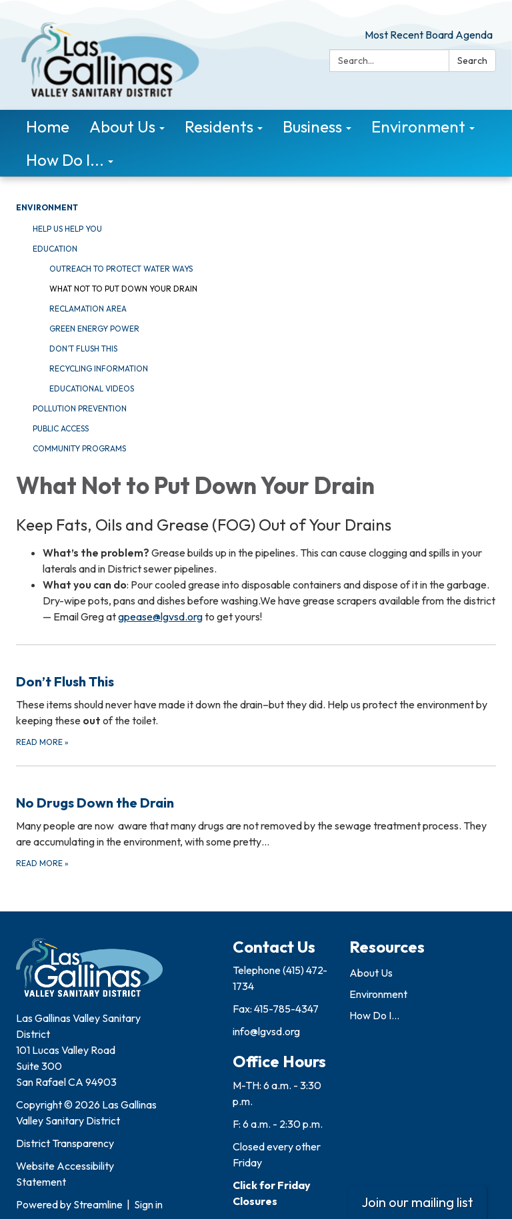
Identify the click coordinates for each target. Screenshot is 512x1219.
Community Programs (79, 448)
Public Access (61, 428)
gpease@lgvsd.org (160, 616)
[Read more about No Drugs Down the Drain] (256, 818)
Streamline (98, 1204)
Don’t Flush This (83, 349)
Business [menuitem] (312, 126)
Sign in (148, 1204)
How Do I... (374, 1015)
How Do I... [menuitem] (65, 160)
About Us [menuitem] (122, 126)
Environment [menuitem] (418, 126)
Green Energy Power (94, 329)
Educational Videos (91, 388)
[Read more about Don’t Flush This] (256, 696)
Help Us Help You (67, 229)
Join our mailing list (417, 1202)
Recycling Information (98, 368)
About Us (371, 972)
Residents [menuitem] (219, 126)
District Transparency (65, 1143)
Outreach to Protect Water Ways (121, 269)
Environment (47, 207)
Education (55, 249)
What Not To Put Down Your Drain (123, 289)
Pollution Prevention (80, 408)
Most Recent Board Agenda (429, 34)
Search (472, 61)
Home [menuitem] (47, 126)
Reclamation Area (88, 309)
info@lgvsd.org (266, 1031)
